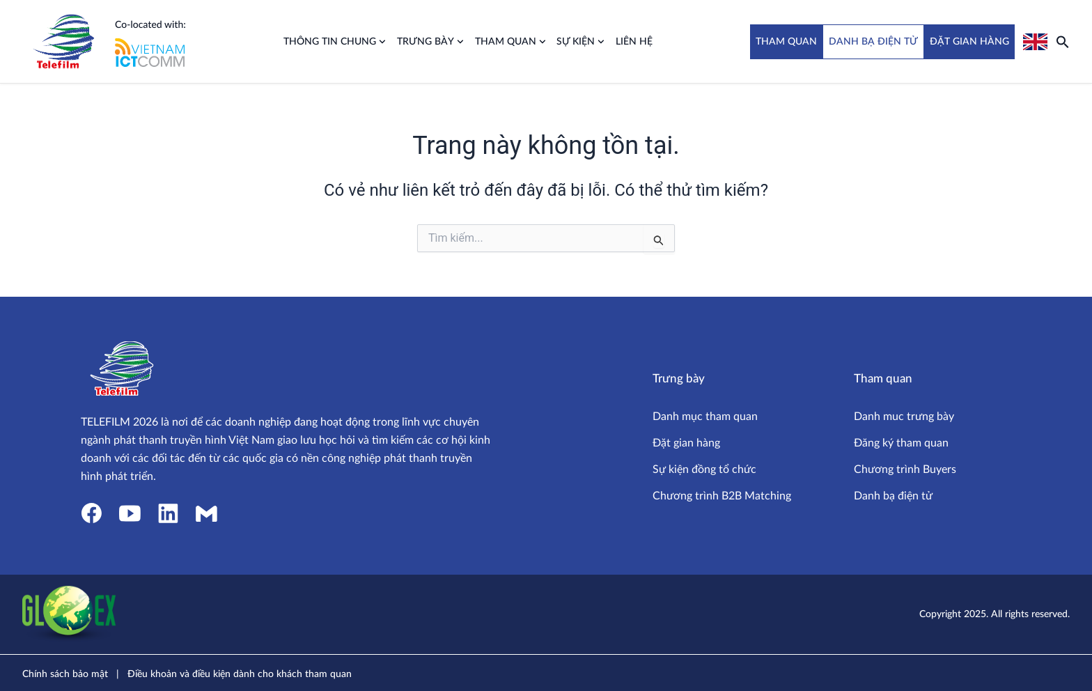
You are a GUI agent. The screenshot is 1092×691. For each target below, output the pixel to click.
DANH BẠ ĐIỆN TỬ (873, 42)
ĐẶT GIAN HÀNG (969, 42)
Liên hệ (634, 42)
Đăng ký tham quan (901, 443)
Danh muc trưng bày (904, 416)
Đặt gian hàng (686, 443)
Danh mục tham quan (705, 416)
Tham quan (510, 42)
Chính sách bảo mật (65, 674)
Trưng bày (430, 42)
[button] (1063, 42)
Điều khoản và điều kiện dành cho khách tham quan (239, 674)
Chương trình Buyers (905, 469)
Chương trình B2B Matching (722, 496)
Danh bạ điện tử (893, 496)
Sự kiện (580, 42)
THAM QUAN (786, 42)
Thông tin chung (334, 42)
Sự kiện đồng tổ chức (704, 469)
